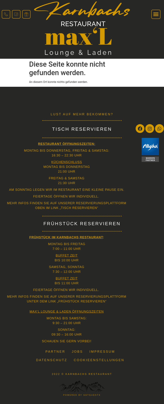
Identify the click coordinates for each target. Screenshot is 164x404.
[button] (155, 14)
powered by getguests (82, 395)
